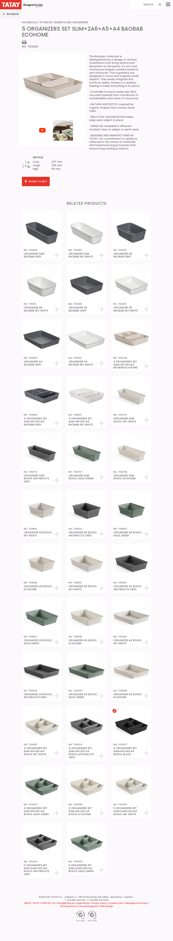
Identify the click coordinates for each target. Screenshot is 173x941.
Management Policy (137, 903)
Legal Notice (83, 903)
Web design (106, 906)
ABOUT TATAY (31, 903)
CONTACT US (48, 903)
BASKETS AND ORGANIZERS (71, 22)
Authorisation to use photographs (79, 906)
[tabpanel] (63, 130)
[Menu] (168, 4)
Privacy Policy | (100, 903)
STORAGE (46, 22)
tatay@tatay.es (66, 903)
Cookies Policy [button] (116, 903)
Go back (11, 14)
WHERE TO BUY (36, 181)
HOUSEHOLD (29, 22)
